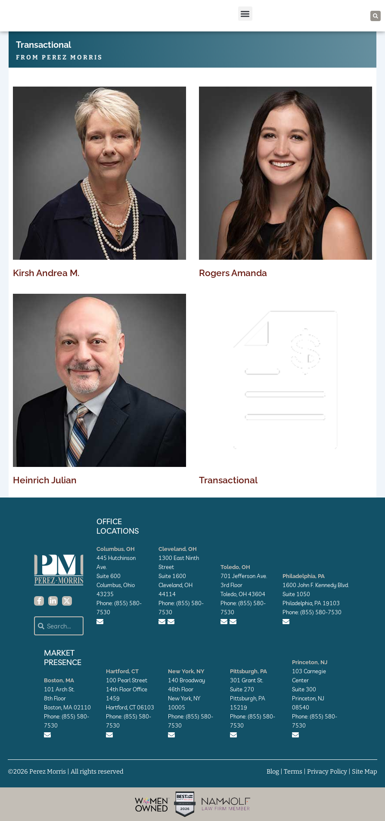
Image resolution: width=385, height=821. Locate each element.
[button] (245, 13)
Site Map (364, 771)
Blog (273, 771)
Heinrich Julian (45, 480)
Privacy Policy (327, 771)
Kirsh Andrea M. (46, 272)
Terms (293, 771)
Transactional (228, 480)
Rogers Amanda (233, 272)
